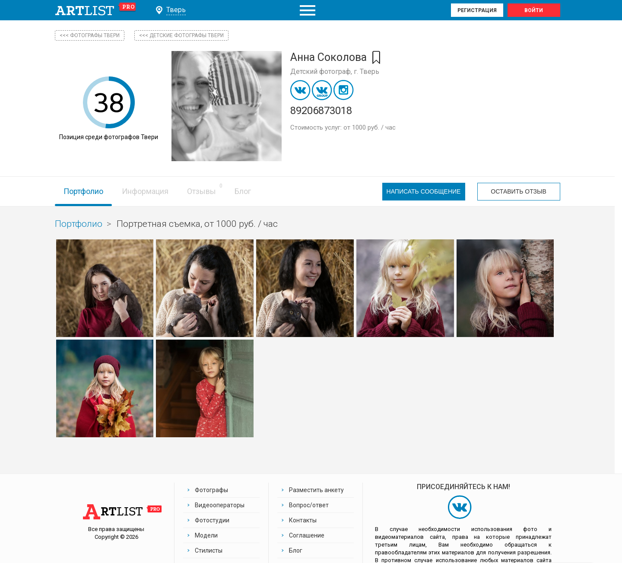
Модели (206, 535)
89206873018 (321, 111)
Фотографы (211, 490)
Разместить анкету (316, 490)
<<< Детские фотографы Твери (181, 35)
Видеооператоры (219, 505)
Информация (145, 191)
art (95, 10)
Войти (533, 10)
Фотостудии (212, 520)
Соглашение (306, 535)
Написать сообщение (424, 191)
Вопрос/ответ (309, 505)
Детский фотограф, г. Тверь (334, 71)
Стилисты (208, 550)
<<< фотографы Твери (90, 35)
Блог (243, 191)
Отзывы (201, 191)
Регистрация (477, 10)
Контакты (303, 520)
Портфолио (83, 191)
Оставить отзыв (518, 191)
